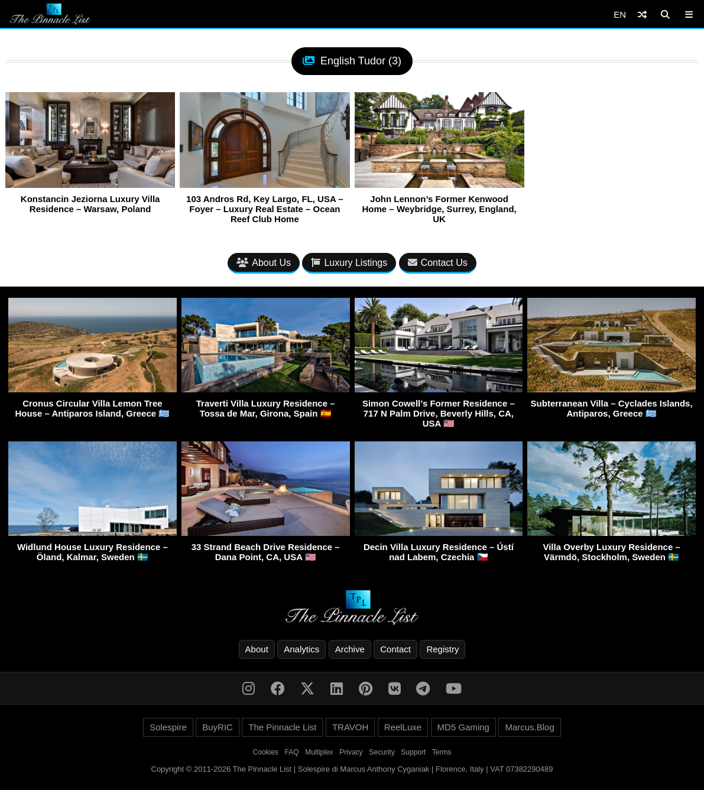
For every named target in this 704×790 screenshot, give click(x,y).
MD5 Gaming (463, 727)
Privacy (350, 752)
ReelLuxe (402, 727)
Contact (395, 649)
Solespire (168, 727)
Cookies (265, 752)
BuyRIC (217, 727)
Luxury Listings (349, 263)
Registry (442, 649)
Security (381, 752)
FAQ (292, 752)
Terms (442, 752)
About (256, 649)
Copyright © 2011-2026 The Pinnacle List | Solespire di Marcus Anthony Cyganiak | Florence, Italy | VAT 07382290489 (352, 769)
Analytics (301, 649)
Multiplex (319, 752)
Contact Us (438, 263)
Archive (350, 649)
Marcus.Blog (529, 727)
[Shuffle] (642, 14)
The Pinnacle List (282, 727)
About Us (263, 263)
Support (413, 752)
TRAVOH (350, 727)
